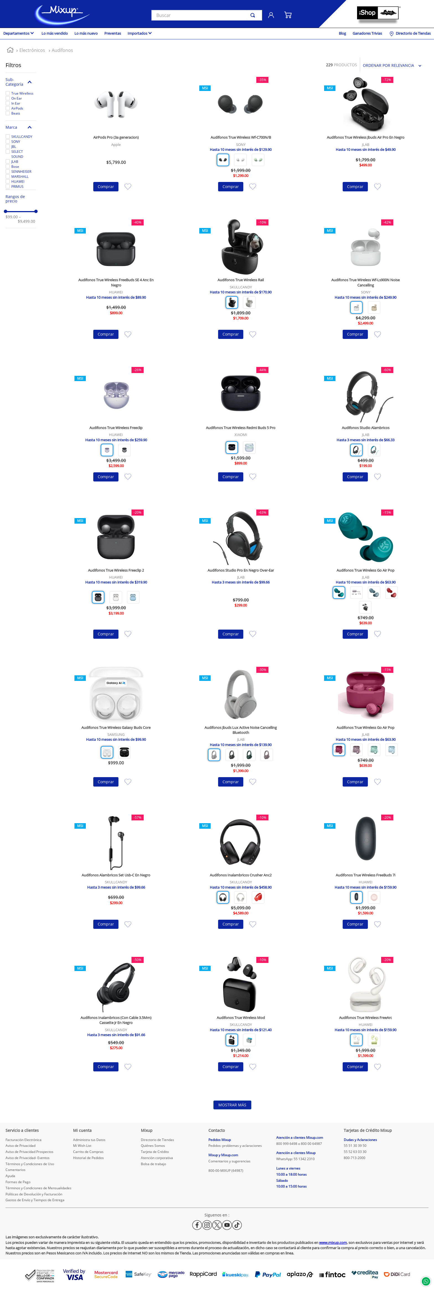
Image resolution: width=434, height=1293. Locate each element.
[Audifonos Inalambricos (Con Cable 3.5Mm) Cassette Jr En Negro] (115, 1023)
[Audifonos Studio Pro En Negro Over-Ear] (240, 582)
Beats (15, 113)
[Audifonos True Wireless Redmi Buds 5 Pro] (240, 433)
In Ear (15, 103)
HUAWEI (17, 181)
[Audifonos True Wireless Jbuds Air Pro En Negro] (365, 143)
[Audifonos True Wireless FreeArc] (365, 1023)
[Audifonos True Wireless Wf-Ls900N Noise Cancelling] (365, 287)
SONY (15, 141)
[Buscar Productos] (253, 15)
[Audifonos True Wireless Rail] (240, 287)
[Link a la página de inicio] (10, 50)
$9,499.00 (26, 219)
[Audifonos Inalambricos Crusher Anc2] (240, 880)
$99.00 (12, 217)
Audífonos (62, 50)
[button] (21, 82)
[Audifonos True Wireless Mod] (240, 1023)
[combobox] (206, 15)
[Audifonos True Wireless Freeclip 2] (115, 582)
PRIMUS (17, 186)
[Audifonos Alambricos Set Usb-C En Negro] (115, 880)
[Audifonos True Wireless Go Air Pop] (365, 582)
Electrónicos (32, 50)
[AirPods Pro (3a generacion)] (115, 143)
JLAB (14, 161)
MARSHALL (20, 176)
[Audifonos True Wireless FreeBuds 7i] (365, 880)
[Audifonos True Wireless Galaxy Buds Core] (115, 735)
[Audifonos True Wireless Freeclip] (115, 433)
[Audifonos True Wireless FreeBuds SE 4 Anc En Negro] (115, 287)
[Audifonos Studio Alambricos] (365, 433)
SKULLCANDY (21, 136)
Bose (15, 166)
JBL (13, 146)
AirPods (17, 108)
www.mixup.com (333, 1242)
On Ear (16, 98)
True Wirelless (22, 93)
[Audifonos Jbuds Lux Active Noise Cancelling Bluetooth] (240, 735)
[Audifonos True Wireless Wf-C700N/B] (240, 143)
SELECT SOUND (17, 154)
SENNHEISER (21, 171)
